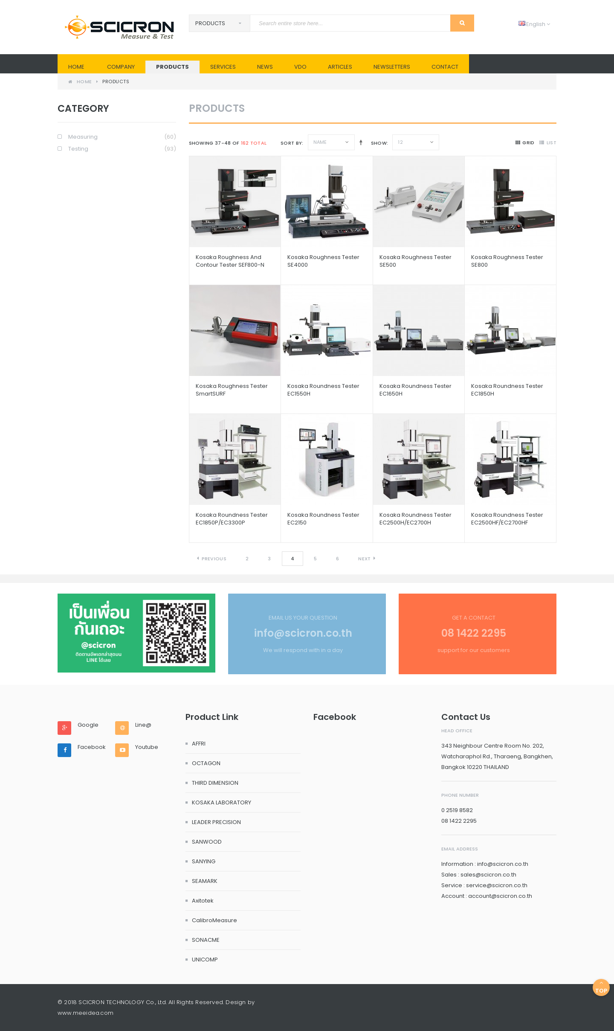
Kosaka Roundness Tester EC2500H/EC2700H (415, 519)
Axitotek (203, 901)
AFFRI (199, 744)
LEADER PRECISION (216, 822)
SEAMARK (204, 881)
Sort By (291, 143)
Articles (340, 67)
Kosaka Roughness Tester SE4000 (323, 261)
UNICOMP (205, 959)
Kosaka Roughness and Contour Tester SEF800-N (230, 261)
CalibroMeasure (214, 920)
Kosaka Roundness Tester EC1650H (415, 390)
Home (76, 67)
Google (88, 725)
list (547, 142)
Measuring (122, 137)
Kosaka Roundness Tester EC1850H (507, 390)
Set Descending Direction (359, 142)
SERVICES (223, 67)
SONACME (206, 940)
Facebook (92, 747)
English (534, 24)
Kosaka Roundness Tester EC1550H (323, 390)
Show (379, 143)
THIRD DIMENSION (215, 783)
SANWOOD (207, 842)
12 (400, 142)
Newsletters (392, 67)
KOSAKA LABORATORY (221, 802)
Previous (214, 558)
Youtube (146, 747)
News (265, 67)
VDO (300, 67)
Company (121, 67)
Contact (445, 67)
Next (364, 558)
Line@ (143, 725)
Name (320, 142)
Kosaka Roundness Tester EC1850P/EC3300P (232, 519)
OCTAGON (206, 763)
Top (601, 987)
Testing (122, 149)
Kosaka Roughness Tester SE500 (415, 261)
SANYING (203, 861)
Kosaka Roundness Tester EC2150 (323, 519)
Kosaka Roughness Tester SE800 (507, 261)
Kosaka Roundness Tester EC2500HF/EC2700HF (507, 519)
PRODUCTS (172, 67)
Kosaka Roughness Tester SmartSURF (232, 390)
